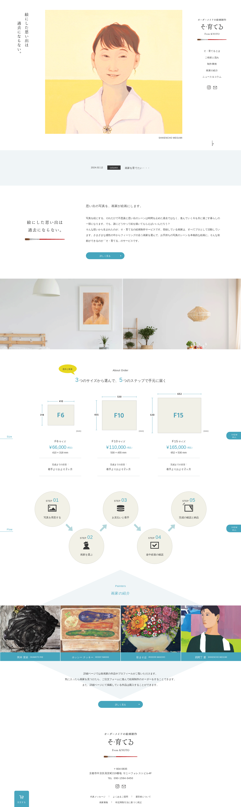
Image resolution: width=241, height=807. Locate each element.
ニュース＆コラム (211, 77)
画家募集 (103, 802)
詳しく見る (105, 256)
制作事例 (212, 64)
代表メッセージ (97, 797)
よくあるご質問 (120, 797)
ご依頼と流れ (212, 57)
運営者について (143, 797)
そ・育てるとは (212, 51)
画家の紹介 (212, 70)
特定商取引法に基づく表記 (128, 802)
